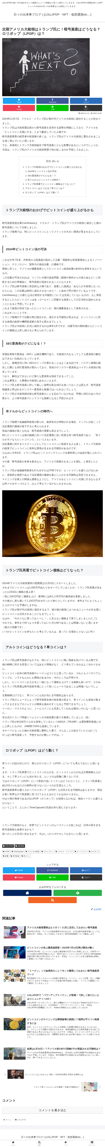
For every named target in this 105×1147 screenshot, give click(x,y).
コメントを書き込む (53, 1112)
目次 (48, 161)
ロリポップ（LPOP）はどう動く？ (42, 193)
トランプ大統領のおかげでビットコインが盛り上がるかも (53, 167)
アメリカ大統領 (32, 853)
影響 (5, 857)
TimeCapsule (17, 853)
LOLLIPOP (8, 847)
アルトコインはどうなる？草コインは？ (45, 189)
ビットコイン (81, 853)
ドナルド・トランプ (64, 853)
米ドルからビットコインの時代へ (44, 180)
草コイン (26, 857)
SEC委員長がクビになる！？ (42, 176)
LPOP (6, 853)
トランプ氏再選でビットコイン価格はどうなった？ (50, 185)
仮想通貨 (19, 847)
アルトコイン (47, 853)
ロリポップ (94, 853)
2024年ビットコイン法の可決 (42, 171)
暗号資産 (15, 857)
